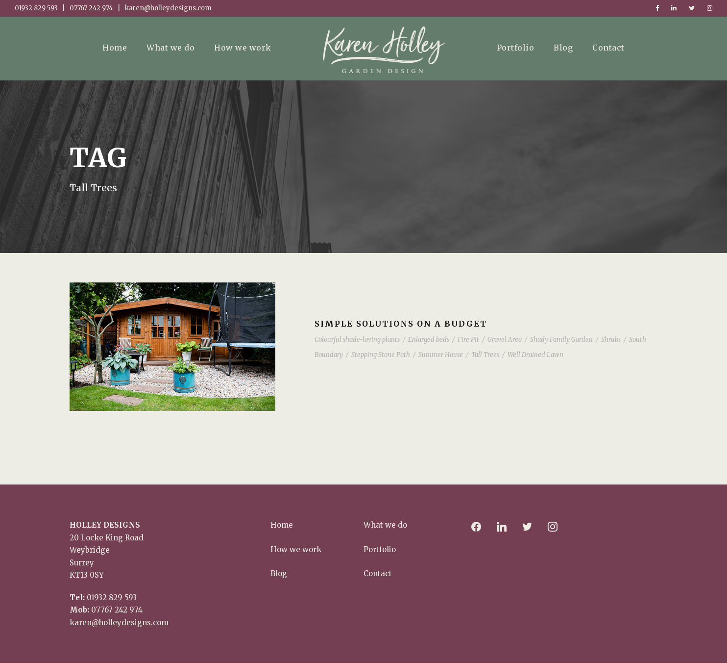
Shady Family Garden (561, 339)
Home (114, 47)
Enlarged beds (428, 339)
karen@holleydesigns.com (119, 622)
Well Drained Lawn (535, 355)
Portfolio (515, 47)
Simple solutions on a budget (401, 324)
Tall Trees (485, 355)
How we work (242, 47)
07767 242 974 (117, 609)
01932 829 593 (112, 597)
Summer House (440, 355)
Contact (608, 47)
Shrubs (611, 339)
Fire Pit (468, 339)
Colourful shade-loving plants (357, 339)
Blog (563, 47)
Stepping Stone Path (380, 355)
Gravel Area (504, 339)
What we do (170, 47)
